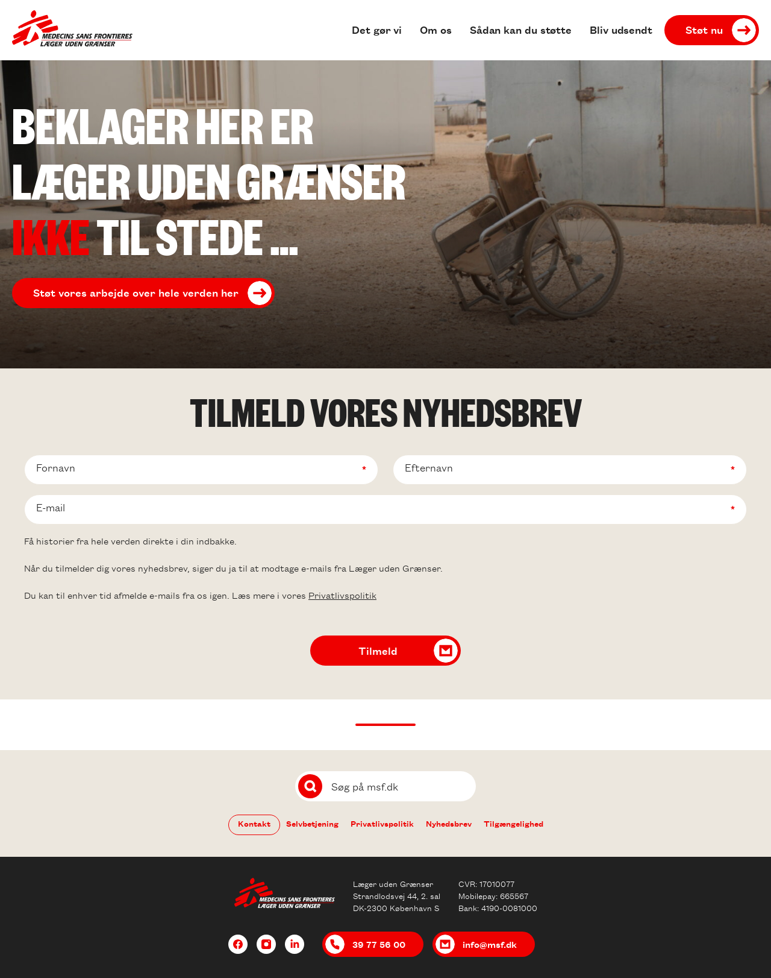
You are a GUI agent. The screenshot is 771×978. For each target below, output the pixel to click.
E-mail (50, 507)
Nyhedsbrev (449, 823)
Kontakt (254, 823)
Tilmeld (378, 650)
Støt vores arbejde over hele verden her (136, 292)
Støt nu (704, 29)
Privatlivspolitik (342, 595)
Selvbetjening (312, 823)
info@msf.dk (490, 944)
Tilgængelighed (513, 823)
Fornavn (55, 468)
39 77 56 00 (378, 944)
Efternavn (429, 468)
